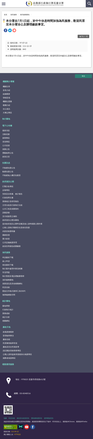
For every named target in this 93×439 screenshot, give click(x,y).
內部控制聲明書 (8, 231)
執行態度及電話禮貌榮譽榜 (13, 276)
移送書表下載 (7, 265)
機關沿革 (6, 86)
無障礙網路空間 (8, 295)
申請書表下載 (7, 257)
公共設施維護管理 (9, 242)
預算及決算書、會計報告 (12, 194)
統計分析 (6, 317)
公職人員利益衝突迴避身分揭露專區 (17, 354)
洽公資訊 (6, 109)
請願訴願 (6, 212)
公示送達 (6, 145)
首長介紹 (6, 90)
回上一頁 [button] (84, 36)
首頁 (5, 15)
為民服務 (13, 15)
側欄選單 (3, 4)
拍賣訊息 (6, 163)
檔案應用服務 (8, 364)
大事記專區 (7, 112)
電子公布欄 (7, 125)
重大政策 (6, 239)
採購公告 (6, 149)
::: (2, 2)
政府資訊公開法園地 (10, 220)
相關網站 (6, 321)
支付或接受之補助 (9, 216)
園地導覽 (6, 306)
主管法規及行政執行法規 (12, 205)
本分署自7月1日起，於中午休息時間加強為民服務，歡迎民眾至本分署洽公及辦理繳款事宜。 (45, 22)
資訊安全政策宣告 (23, 418)
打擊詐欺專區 (7, 186)
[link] (5, 31)
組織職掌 (6, 94)
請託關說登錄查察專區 (12, 350)
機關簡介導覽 (8, 81)
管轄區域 (6, 98)
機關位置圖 (7, 101)
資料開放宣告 (48, 418)
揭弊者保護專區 (9, 358)
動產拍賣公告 (7, 171)
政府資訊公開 (8, 181)
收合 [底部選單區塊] (83, 76)
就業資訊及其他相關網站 (12, 283)
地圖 (5, 418)
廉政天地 (6, 327)
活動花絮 (6, 134)
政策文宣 (6, 156)
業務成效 (6, 313)
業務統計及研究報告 (10, 201)
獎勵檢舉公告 (7, 153)
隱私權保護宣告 (36, 418)
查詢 (89, 3)
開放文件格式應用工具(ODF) (13, 291)
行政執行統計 (7, 309)
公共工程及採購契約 (10, 209)
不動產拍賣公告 (8, 168)
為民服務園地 (24, 15)
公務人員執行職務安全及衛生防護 (16, 227)
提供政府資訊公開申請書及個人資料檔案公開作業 (22, 224)
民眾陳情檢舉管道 (10, 343)
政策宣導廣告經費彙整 (11, 246)
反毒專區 (6, 190)
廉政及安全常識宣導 (11, 347)
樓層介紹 (6, 105)
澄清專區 (6, 142)
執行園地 (6, 119)
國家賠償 (6, 235)
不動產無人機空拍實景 (11, 175)
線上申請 (6, 261)
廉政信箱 (6, 339)
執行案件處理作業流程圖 (12, 268)
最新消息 (6, 130)
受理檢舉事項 (8, 335)
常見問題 (6, 272)
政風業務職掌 (8, 332)
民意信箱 (6, 287)
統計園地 (6, 301)
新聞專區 (6, 138)
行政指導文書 (7, 197)
